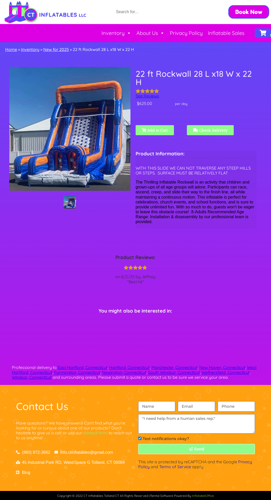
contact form (95, 432)
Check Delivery (210, 130)
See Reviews (147, 96)
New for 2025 (56, 49)
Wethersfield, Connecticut (226, 372)
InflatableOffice (203, 496)
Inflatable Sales (226, 33)
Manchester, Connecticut (174, 367)
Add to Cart (155, 130)
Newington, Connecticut (124, 372)
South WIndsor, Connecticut (174, 372)
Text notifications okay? (166, 438)
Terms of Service (175, 466)
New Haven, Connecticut (222, 367)
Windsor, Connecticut (32, 377)
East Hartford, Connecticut (82, 367)
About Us (150, 33)
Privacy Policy (186, 33)
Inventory (116, 33)
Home (11, 49)
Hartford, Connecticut (129, 367)
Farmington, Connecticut (77, 372)
